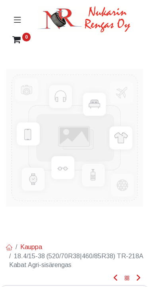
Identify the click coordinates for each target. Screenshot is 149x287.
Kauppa (31, 247)
